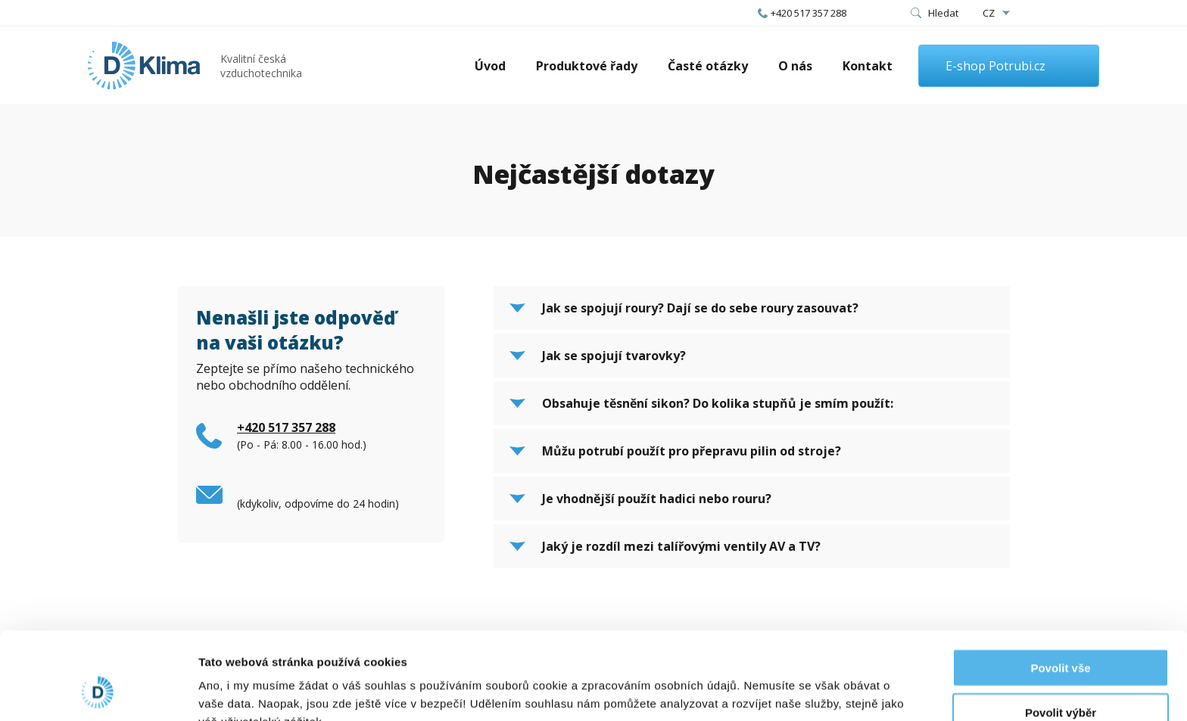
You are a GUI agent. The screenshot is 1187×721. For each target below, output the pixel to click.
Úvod (490, 65)
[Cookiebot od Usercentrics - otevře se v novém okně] (98, 691)
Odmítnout (1060, 676)
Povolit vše (1060, 588)
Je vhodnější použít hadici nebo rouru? (656, 498)
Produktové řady (586, 65)
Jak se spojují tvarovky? (614, 355)
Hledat (943, 13)
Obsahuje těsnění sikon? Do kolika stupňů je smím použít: (717, 403)
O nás (795, 65)
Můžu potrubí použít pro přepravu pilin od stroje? (691, 451)
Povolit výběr (1060, 632)
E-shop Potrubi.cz (995, 65)
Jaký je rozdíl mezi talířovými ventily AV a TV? (681, 546)
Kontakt (868, 65)
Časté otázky (708, 65)
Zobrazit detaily (800, 691)
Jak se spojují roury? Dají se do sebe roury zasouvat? (700, 308)
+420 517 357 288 (808, 13)
